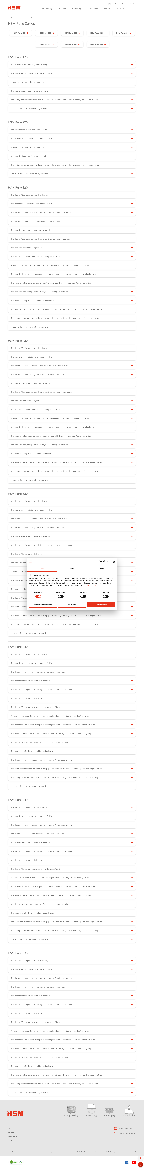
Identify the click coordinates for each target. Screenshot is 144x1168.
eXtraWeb (133, 4)
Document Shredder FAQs (25, 17)
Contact (124, 4)
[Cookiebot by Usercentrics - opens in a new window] (100, 561)
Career (117, 4)
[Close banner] (114, 562)
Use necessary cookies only (43, 604)
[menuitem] (46, 8)
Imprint (25, 1152)
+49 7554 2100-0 (127, 1133)
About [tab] (102, 568)
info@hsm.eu (125, 1128)
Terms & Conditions (14, 1152)
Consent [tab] (42, 568)
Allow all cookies (101, 604)
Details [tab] (72, 568)
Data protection (35, 1152)
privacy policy (90, 585)
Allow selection (72, 604)
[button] (106, 4)
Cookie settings (48, 1152)
